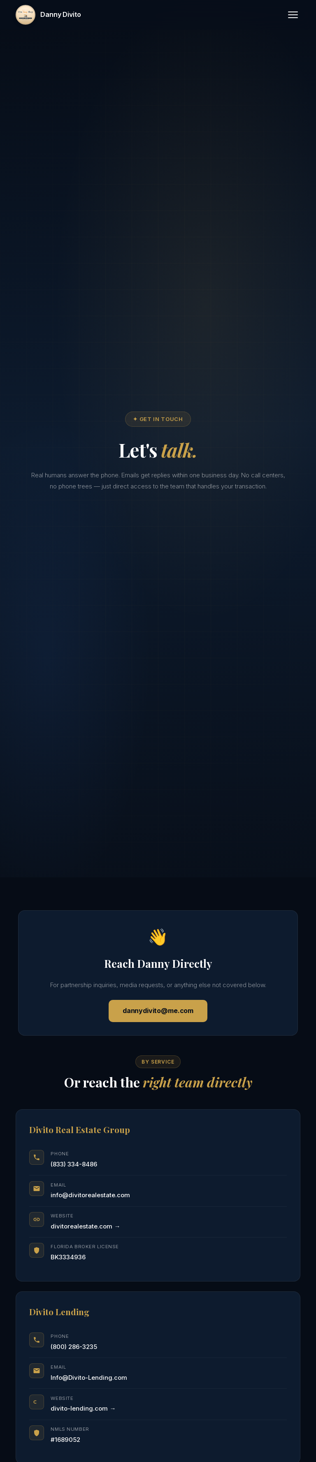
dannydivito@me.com (158, 1010)
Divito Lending (59, 1311)
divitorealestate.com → (85, 1226)
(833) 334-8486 (74, 1164)
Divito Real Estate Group (79, 1129)
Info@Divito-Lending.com (89, 1377)
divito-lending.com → (83, 1408)
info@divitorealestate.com (90, 1195)
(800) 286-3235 (74, 1347)
